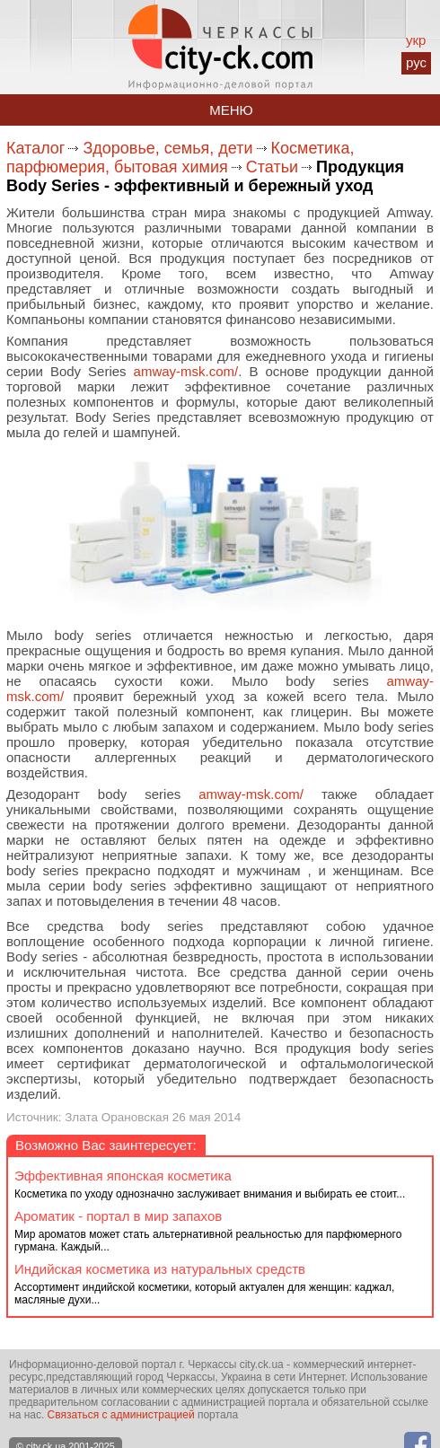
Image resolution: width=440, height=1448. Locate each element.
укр (416, 40)
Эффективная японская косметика (123, 1175)
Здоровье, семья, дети (167, 148)
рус (416, 62)
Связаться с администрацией (121, 1415)
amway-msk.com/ (186, 371)
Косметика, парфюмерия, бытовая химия (180, 157)
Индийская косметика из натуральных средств (159, 1269)
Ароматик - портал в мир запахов (118, 1216)
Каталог (35, 148)
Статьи (272, 167)
